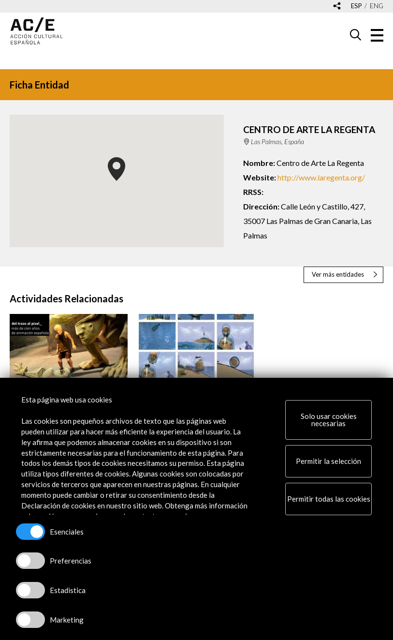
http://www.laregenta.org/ (321, 177)
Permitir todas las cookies (328, 498)
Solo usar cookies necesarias (329, 420)
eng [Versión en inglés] (376, 6)
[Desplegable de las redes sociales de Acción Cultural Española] (337, 6)
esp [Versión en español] (356, 6)
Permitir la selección (328, 461)
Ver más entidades (338, 274)
